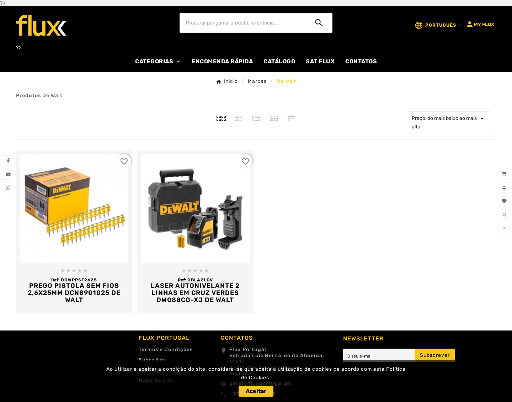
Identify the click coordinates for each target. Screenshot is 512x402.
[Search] (319, 23)
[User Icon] (479, 24)
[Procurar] (243, 23)
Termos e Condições (166, 350)
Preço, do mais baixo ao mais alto (449, 122)
